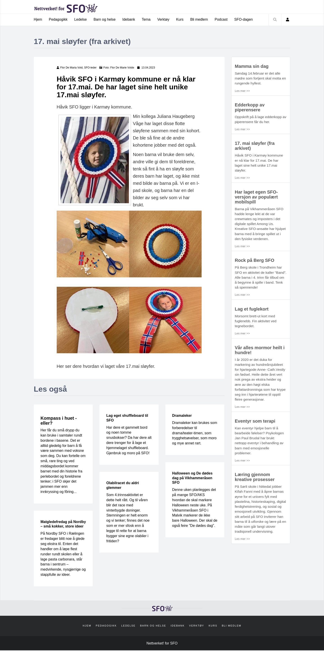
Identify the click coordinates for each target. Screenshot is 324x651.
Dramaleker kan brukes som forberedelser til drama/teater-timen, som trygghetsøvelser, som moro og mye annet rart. (194, 433)
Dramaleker (182, 416)
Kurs (180, 19)
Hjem (38, 19)
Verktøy (164, 19)
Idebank (129, 19)
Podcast (222, 19)
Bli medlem (200, 19)
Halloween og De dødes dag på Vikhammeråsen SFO (192, 478)
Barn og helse (105, 19)
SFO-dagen (244, 19)
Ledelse (80, 19)
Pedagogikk (58, 19)
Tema (146, 19)
